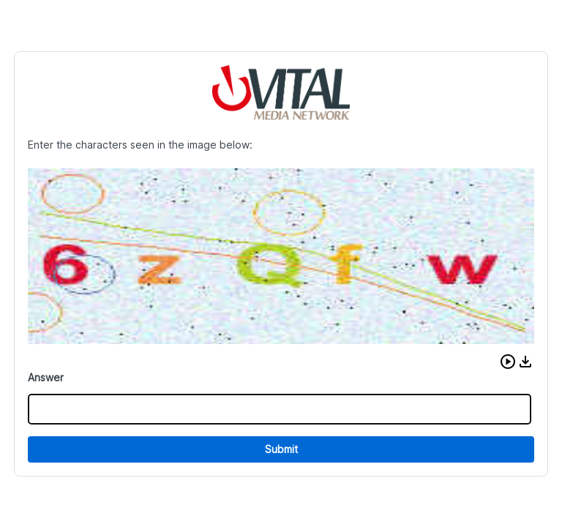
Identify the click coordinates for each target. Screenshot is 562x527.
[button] (508, 361)
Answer (46, 377)
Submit (281, 449)
